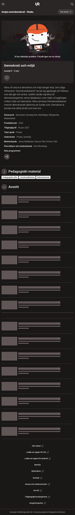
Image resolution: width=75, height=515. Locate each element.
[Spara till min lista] (7, 78)
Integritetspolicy (37, 503)
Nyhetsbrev (37, 471)
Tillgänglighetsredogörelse (37, 497)
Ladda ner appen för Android (38, 458)
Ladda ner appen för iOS (37, 452)
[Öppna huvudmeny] (3, 4)
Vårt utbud (37, 446)
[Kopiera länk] (7, 156)
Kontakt (37, 478)
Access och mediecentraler (37, 484)
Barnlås (37, 465)
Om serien (65, 12)
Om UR (37, 490)
